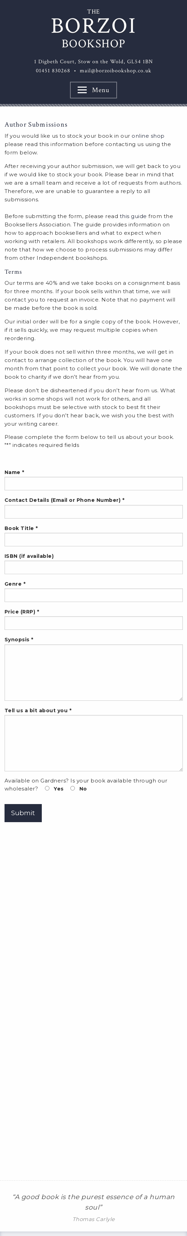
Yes (54, 789)
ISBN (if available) (94, 563)
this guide (133, 216)
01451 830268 (53, 70)
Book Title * (94, 535)
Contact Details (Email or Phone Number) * (94, 507)
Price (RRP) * (94, 619)
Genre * (94, 591)
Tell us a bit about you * (94, 739)
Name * (94, 479)
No (78, 789)
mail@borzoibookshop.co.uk (115, 70)
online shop (148, 136)
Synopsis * (94, 668)
